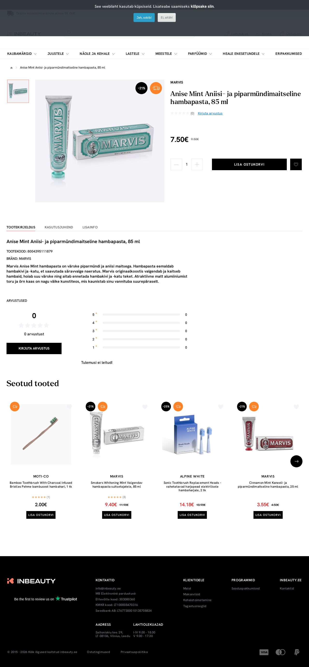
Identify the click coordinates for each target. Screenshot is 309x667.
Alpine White (192, 476)
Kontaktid (287, 588)
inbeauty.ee (68, 652)
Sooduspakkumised (246, 588)
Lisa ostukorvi (249, 164)
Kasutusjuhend (59, 227)
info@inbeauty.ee (108, 588)
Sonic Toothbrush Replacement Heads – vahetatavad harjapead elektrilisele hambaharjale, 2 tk (192, 486)
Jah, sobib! (144, 17)
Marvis (176, 82)
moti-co (41, 476)
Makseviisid (191, 594)
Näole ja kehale (95, 54)
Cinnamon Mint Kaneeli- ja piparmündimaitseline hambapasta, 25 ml (268, 485)
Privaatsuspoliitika (134, 652)
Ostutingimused (98, 652)
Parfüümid (197, 54)
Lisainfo (90, 227)
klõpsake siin (202, 6)
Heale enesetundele (241, 54)
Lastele (133, 54)
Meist (187, 588)
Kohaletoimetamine (197, 600)
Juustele (56, 54)
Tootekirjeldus (21, 227)
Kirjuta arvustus (34, 348)
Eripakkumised (288, 54)
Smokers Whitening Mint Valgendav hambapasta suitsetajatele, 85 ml (116, 485)
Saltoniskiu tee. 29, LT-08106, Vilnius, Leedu (113, 634)
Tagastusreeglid (195, 606)
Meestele (163, 54)
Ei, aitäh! (167, 17)
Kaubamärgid (19, 54)
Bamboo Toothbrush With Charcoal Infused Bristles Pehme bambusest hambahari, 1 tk (41, 485)
